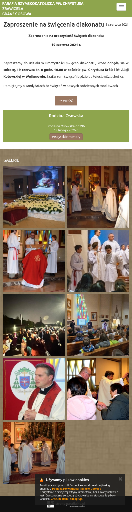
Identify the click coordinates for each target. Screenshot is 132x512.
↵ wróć (66, 101)
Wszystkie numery (66, 137)
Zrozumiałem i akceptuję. (67, 499)
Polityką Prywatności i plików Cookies (76, 488)
